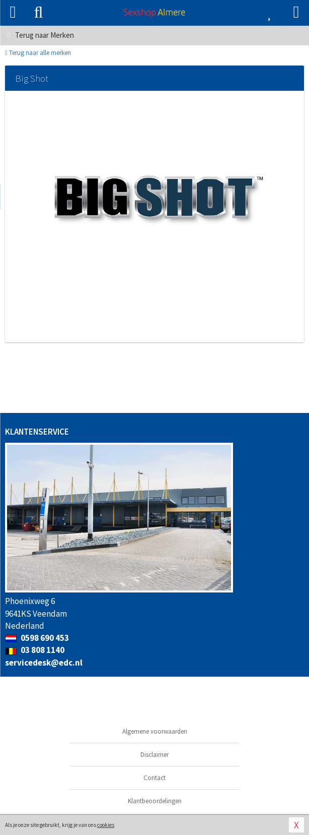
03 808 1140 (34, 649)
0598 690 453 (37, 637)
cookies (105, 824)
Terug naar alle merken (38, 52)
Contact (154, 777)
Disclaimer (154, 754)
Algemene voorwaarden (154, 731)
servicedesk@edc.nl (44, 662)
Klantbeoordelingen (155, 801)
